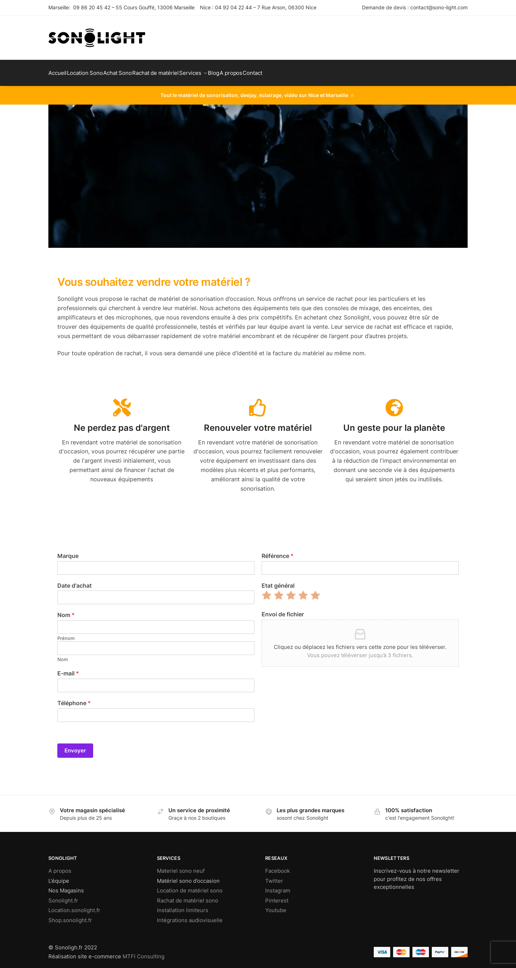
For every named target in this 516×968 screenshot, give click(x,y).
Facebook (277, 866)
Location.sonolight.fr (74, 905)
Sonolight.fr (63, 896)
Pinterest (276, 896)
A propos (59, 866)
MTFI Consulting (143, 952)
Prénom (66, 634)
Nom (66, 610)
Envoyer (75, 746)
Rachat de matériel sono (187, 896)
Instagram (277, 886)
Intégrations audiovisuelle (190, 915)
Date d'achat (74, 581)
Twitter (274, 876)
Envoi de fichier (283, 609)
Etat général (278, 581)
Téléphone (74, 698)
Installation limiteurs (182, 905)
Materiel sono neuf (181, 866)
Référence (277, 551)
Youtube (275, 905)
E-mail (68, 669)
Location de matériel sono (190, 886)
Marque (67, 551)
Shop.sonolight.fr (70, 915)
